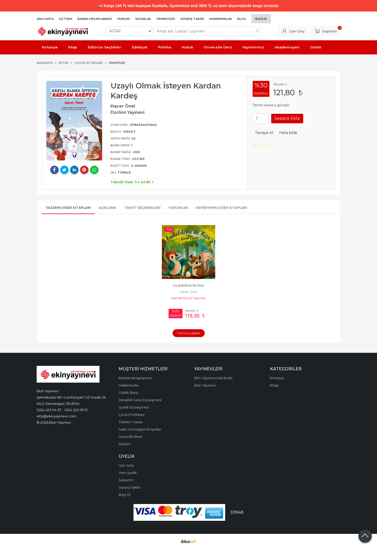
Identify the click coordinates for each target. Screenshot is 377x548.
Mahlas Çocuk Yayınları (188, 298)
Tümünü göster (189, 333)
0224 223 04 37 (49, 410)
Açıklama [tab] (107, 208)
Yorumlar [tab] (178, 208)
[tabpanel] (74, 120)
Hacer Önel (188, 292)
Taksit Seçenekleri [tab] (142, 208)
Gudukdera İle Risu (188, 285)
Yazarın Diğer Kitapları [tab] (68, 208)
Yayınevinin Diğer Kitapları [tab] (221, 208)
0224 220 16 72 (76, 410)
